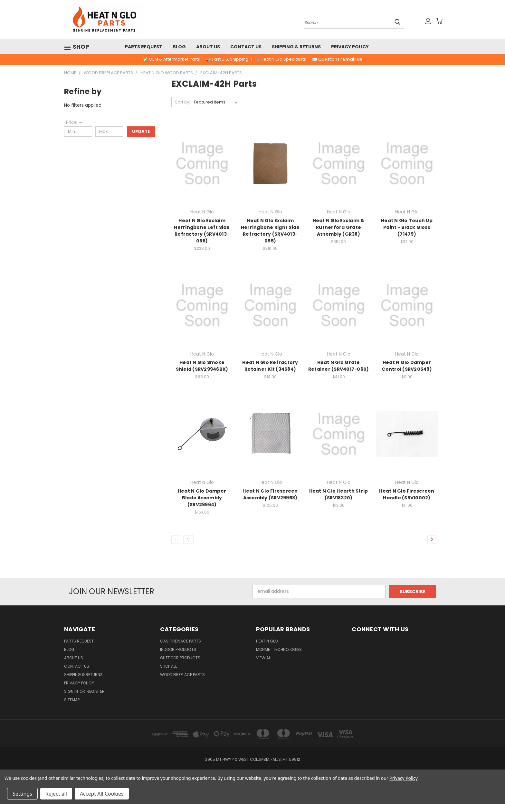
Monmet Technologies (279, 649)
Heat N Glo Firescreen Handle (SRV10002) (406, 494)
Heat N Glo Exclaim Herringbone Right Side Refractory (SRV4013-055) (270, 230)
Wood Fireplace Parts (182, 674)
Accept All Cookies (102, 793)
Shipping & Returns (296, 47)
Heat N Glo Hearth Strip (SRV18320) (338, 494)
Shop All (168, 666)
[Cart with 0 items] (439, 21)
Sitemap (72, 699)
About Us (208, 47)
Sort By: (182, 102)
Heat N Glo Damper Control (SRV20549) (407, 365)
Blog (179, 47)
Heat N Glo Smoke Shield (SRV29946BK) (202, 365)
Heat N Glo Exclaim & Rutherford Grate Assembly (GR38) (339, 227)
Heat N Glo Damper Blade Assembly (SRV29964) (202, 498)
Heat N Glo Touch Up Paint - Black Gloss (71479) (407, 227)
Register (96, 691)
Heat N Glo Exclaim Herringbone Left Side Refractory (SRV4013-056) (202, 230)
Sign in (71, 691)
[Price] (74, 122)
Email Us (352, 59)
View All (264, 658)
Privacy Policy (350, 47)
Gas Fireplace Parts (180, 641)
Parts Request (143, 47)
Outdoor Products (180, 658)
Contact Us (246, 47)
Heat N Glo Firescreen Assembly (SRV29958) (270, 494)
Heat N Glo (267, 641)
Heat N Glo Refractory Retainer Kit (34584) (270, 365)
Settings (22, 793)
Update (141, 131)
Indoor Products (178, 649)
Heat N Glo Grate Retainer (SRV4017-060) (338, 365)
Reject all (56, 793)
